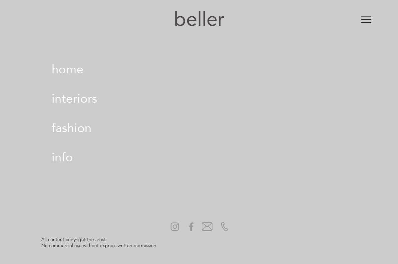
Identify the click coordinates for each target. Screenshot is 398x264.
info (62, 157)
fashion (72, 127)
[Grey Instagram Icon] (175, 226)
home (68, 69)
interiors (74, 98)
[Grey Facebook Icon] (191, 226)
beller (199, 18)
